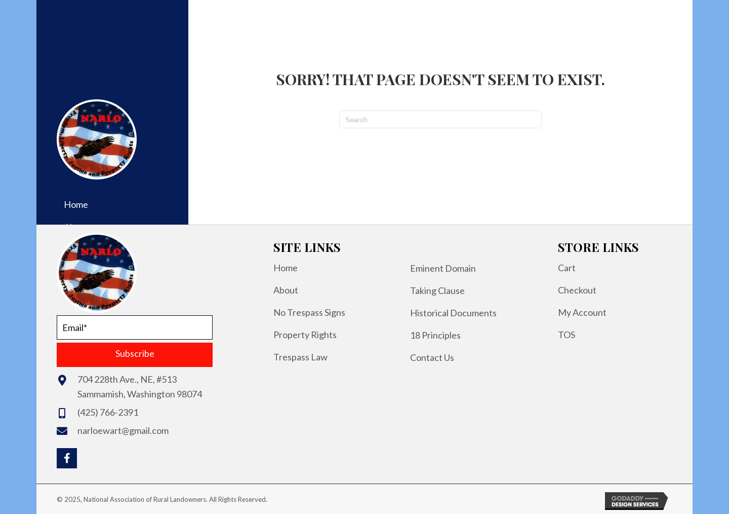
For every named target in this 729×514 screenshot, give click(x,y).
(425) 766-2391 (107, 412)
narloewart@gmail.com (123, 430)
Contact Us (432, 357)
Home (285, 267)
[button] (135, 355)
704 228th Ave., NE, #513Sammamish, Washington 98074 (139, 386)
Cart (567, 267)
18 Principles (435, 335)
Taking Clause (437, 290)
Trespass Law (300, 356)
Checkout (577, 290)
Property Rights (305, 334)
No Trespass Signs (309, 312)
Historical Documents (453, 312)
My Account (582, 312)
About (285, 290)
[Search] (440, 119)
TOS (566, 334)
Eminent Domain (443, 268)
